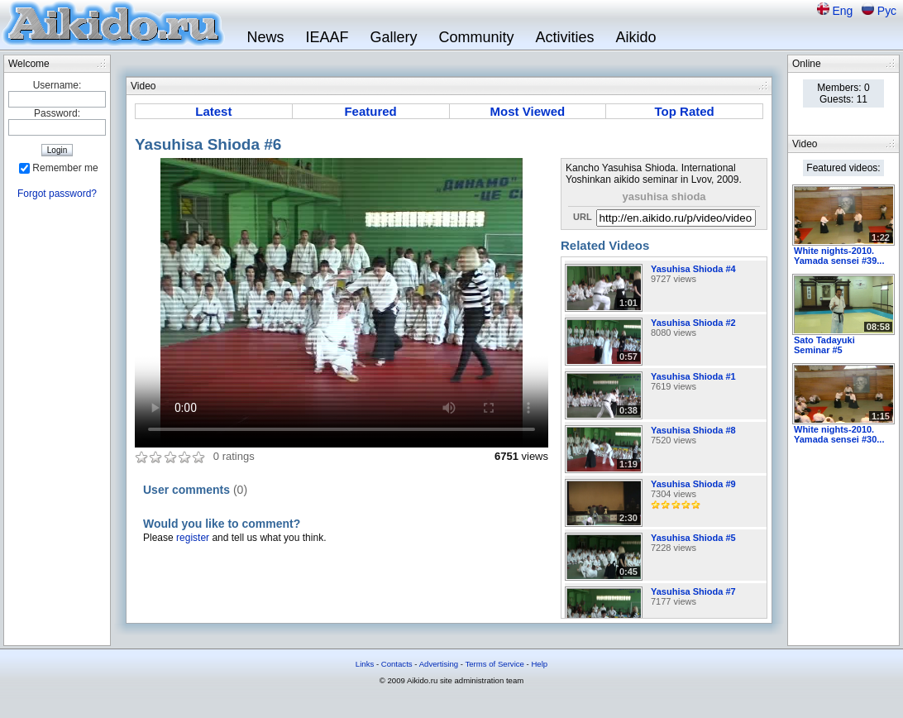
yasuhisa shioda (663, 196)
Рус (886, 10)
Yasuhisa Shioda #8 (693, 430)
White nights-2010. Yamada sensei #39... (839, 256)
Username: (57, 85)
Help (539, 663)
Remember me (65, 168)
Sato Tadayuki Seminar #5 (824, 345)
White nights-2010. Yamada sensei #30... (839, 434)
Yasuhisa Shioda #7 (693, 591)
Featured (370, 111)
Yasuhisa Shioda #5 (693, 538)
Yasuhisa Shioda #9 (693, 484)
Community (476, 37)
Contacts (397, 663)
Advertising (438, 663)
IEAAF (326, 37)
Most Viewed (528, 111)
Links (365, 663)
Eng (844, 10)
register (192, 537)
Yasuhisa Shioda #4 (693, 269)
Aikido (636, 37)
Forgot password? (57, 193)
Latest (213, 111)
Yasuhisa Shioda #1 (693, 376)
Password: (57, 113)
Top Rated (684, 111)
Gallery (393, 37)
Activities (565, 37)
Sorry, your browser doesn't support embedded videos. (341, 303)
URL (582, 217)
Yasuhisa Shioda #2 (693, 323)
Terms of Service (494, 663)
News (265, 37)
